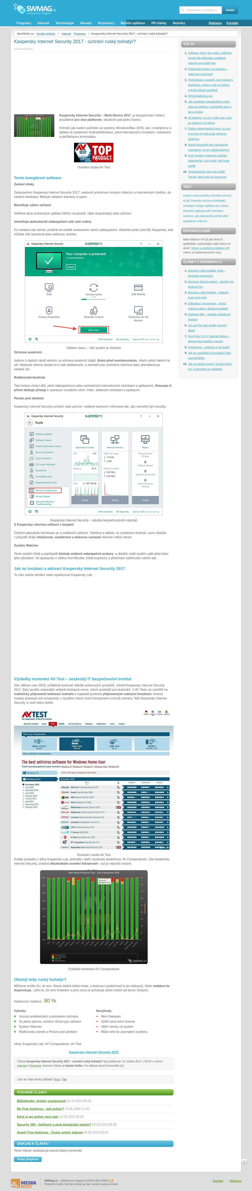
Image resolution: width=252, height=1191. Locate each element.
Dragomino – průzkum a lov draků (208, 347)
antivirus (207, 200)
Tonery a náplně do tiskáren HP (210, 248)
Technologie (65, 23)
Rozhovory (106, 23)
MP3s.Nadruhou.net (200, 96)
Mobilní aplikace (133, 23)
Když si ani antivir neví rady (37, 1116)
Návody (86, 23)
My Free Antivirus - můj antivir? (40, 1109)
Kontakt (232, 23)
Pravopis (196, 200)
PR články (158, 23)
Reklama (215, 23)
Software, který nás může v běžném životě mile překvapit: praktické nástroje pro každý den (210, 58)
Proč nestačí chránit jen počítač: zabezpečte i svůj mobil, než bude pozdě (208, 160)
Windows (217, 210)
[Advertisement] (93, 81)
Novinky (179, 23)
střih (208, 210)
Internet (43, 23)
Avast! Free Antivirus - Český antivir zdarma (50, 1132)
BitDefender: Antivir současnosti (41, 1101)
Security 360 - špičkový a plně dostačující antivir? (54, 1124)
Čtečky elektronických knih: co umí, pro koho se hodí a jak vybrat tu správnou (209, 133)
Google (199, 205)
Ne (64, 1079)
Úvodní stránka (45, 33)
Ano (57, 1079)
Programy (24, 23)
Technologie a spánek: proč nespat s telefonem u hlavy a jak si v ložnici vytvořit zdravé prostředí (210, 85)
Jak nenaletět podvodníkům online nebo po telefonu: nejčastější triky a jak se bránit (209, 107)
